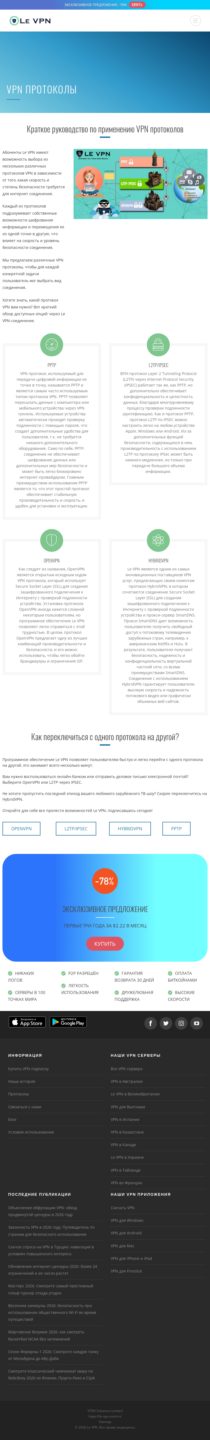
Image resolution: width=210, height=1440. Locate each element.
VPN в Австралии (127, 1081)
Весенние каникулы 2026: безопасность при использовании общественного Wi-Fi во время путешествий (52, 1312)
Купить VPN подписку (28, 1068)
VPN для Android (126, 1232)
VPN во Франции (126, 1182)
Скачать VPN (123, 1207)
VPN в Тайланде (126, 1170)
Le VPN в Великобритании (135, 1094)
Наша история (21, 1081)
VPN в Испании (125, 1119)
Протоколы (18, 1094)
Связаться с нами (24, 1106)
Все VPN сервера (126, 1068)
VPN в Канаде (123, 1144)
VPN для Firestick (126, 1271)
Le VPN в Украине (127, 1157)
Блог (12, 1119)
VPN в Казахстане (127, 1132)
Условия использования (31, 1132)
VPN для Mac (123, 1245)
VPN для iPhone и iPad (131, 1258)
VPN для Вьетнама (128, 1106)
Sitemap (105, 1421)
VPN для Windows (127, 1220)
